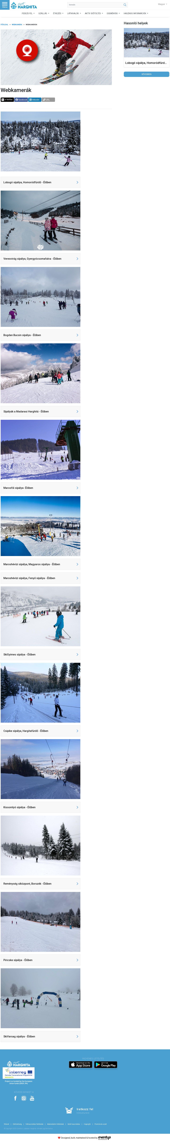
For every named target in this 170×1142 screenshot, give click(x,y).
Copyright (87, 1124)
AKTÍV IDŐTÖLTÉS (93, 13)
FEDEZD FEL (27, 13)
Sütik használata (74, 1124)
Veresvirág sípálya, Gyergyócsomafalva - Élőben (32, 258)
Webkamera (17, 25)
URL (46, 99)
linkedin (34, 99)
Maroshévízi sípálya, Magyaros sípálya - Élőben (31, 564)
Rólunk (6, 1124)
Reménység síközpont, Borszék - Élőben (27, 883)
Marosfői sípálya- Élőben (18, 487)
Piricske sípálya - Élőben (17, 960)
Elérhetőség (17, 1124)
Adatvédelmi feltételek (55, 1124)
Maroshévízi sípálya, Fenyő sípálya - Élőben (29, 578)
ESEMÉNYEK (112, 13)
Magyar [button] (161, 4)
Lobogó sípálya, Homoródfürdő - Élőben (27, 182)
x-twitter (7, 99)
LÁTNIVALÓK (73, 13)
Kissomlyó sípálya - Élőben (19, 807)
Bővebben (146, 74)
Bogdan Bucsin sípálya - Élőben (22, 335)
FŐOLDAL (4, 25)
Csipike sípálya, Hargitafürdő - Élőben (25, 730)
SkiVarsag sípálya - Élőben (19, 1036)
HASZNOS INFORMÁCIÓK (135, 13)
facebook (21, 99)
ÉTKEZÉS (57, 13)
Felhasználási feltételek (34, 1124)
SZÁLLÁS (43, 13)
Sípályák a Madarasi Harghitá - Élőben (26, 411)
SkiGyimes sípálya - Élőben (19, 654)
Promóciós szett (101, 1124)
